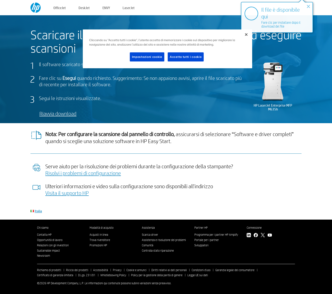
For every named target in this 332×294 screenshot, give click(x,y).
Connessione (254, 228)
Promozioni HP (98, 245)
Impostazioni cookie (147, 57)
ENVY (106, 7)
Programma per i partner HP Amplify (216, 235)
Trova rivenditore (100, 240)
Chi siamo (42, 228)
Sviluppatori (201, 245)
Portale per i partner (206, 240)
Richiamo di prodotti (49, 270)
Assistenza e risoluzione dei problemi (164, 240)
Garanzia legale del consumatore (235, 270)
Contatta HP (44, 235)
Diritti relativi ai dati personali (169, 270)
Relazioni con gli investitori (53, 245)
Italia (38, 211)
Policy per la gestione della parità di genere (157, 275)
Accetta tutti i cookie (186, 57)
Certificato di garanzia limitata (55, 275)
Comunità (147, 245)
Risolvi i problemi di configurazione (83, 173)
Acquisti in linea (99, 235)
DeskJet (84, 7)
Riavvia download (57, 113)
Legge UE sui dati (197, 275)
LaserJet (129, 7)
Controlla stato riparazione (158, 250)
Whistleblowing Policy (113, 275)
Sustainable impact (48, 250)
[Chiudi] (246, 34)
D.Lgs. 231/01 (86, 275)
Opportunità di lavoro (49, 240)
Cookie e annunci (136, 270)
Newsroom (43, 256)
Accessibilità (100, 270)
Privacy (117, 270)
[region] (167, 48)
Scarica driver (150, 235)
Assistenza (148, 228)
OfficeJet (59, 7)
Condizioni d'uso (201, 270)
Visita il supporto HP (67, 192)
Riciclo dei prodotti (77, 270)
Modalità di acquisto (101, 228)
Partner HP (201, 228)
